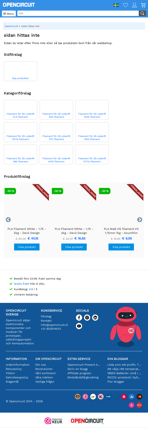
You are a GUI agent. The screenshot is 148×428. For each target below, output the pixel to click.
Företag (46, 316)
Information (16, 359)
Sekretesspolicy (17, 377)
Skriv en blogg (77, 369)
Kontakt (46, 320)
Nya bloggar (117, 359)
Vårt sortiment (45, 373)
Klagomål (12, 381)
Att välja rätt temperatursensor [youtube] (124, 369)
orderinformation (17, 364)
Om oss (40, 364)
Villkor (10, 373)
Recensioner (44, 369)
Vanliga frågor (44, 381)
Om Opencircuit (48, 359)
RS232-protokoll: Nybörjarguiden (124, 377)
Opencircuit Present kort (84, 364)
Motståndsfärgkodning (82, 377)
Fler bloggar (115, 381)
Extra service (78, 359)
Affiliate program (79, 373)
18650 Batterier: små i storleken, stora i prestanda (124, 373)
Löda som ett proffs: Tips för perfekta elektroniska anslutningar (124, 364)
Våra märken (44, 377)
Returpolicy (14, 369)
